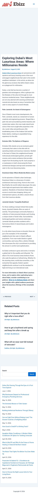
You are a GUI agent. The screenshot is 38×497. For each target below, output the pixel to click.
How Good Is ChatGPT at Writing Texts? (15, 426)
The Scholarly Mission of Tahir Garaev (14, 404)
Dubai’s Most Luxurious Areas (11, 73)
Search (4, 370)
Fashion (6, 348)
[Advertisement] (19, 28)
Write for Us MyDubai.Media (18, 280)
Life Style (7, 319)
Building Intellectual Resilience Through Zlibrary (17, 410)
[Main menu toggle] (34, 4)
